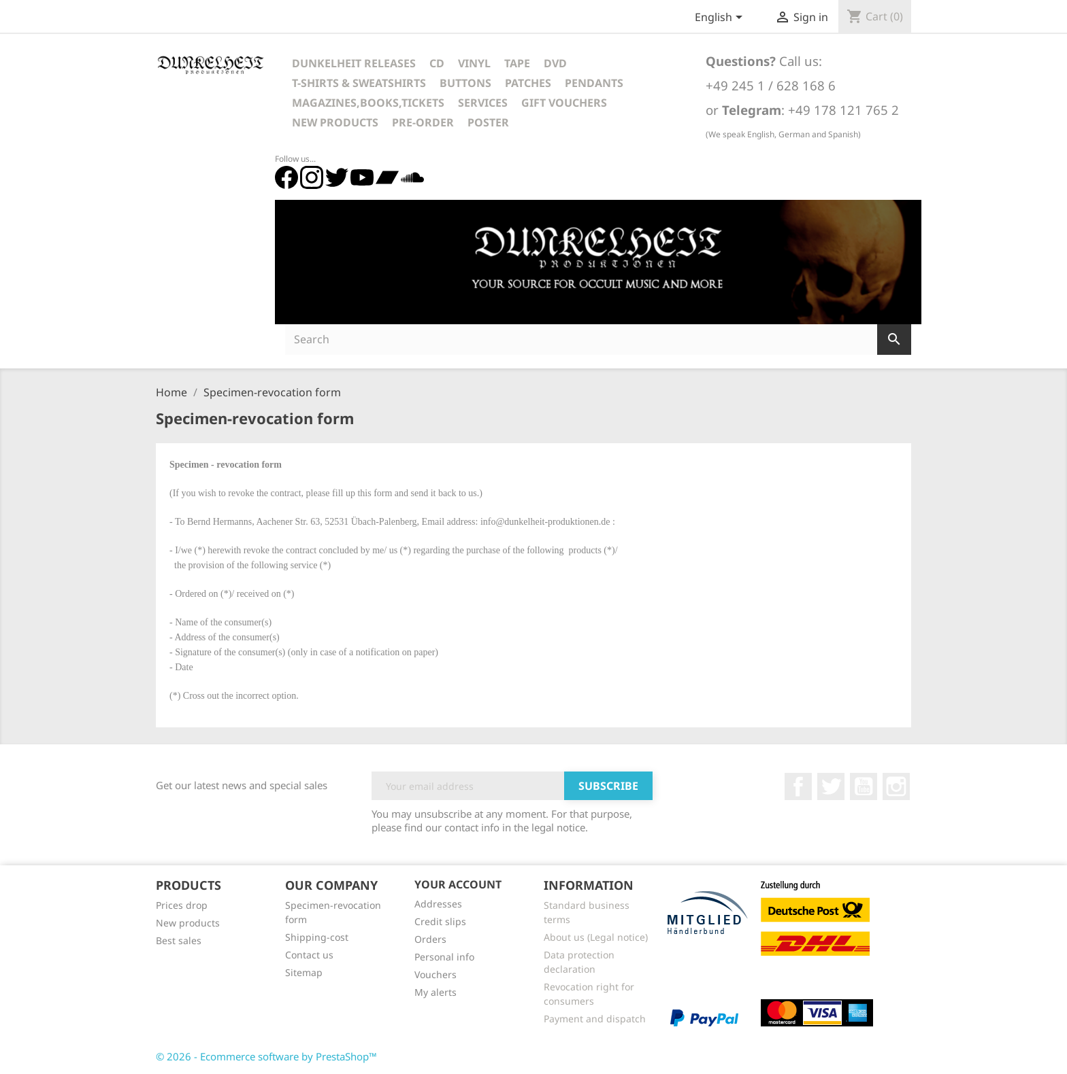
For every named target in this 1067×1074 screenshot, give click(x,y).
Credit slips (440, 921)
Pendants (594, 82)
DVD (555, 63)
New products (188, 922)
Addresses (438, 903)
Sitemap (304, 972)
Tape (517, 63)
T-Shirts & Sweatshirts (359, 82)
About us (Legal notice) (596, 937)
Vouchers (435, 974)
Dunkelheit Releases (354, 63)
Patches (528, 82)
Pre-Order (423, 122)
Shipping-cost (316, 937)
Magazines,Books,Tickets (368, 102)
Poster (488, 122)
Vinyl (474, 63)
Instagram (896, 786)
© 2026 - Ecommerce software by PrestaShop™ (266, 1056)
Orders (430, 939)
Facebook (798, 786)
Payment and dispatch (595, 1018)
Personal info (444, 956)
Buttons (465, 82)
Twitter (830, 786)
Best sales (178, 940)
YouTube (863, 786)
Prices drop (182, 905)
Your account (458, 884)
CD (436, 63)
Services (483, 102)
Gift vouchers (564, 102)
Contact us (309, 954)
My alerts (435, 992)
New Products (335, 122)
